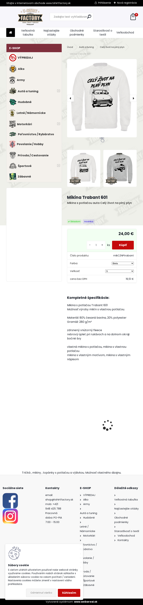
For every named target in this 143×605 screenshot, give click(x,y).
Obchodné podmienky (77, 32)
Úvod (70, 47)
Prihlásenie (104, 3)
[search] (89, 17)
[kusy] (96, 245)
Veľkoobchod (125, 32)
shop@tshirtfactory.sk (59, 499)
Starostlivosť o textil (102, 32)
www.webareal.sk (85, 601)
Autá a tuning (86, 47)
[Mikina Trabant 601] (102, 98)
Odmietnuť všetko (41, 592)
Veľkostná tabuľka (28, 32)
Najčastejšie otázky (51, 32)
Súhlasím (69, 593)
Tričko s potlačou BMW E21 (81, 424)
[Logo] (30, 16)
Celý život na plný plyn (112, 47)
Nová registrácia (127, 3)
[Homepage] (10, 33)
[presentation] (70, 98)
